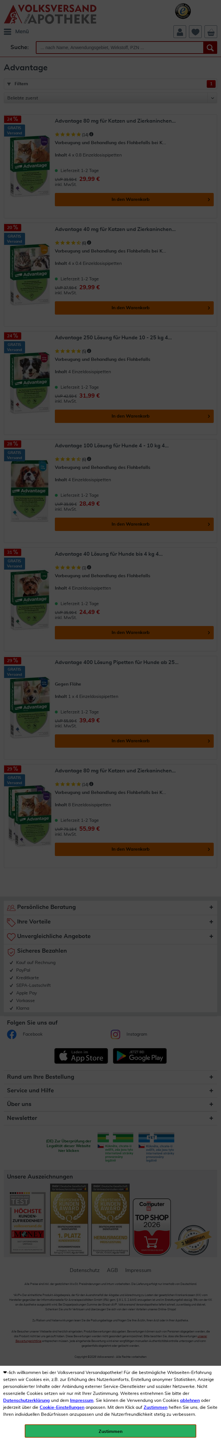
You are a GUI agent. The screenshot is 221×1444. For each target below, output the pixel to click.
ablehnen (190, 1400)
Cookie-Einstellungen (62, 1407)
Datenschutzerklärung (26, 1400)
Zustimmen (155, 1407)
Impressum (82, 1400)
